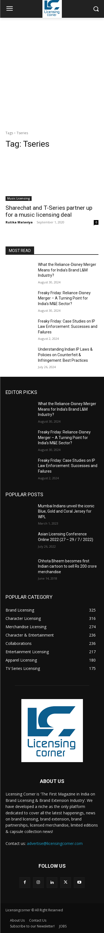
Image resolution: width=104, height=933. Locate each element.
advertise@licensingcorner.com (55, 843)
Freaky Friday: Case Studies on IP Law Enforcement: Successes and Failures (67, 326)
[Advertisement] (52, 73)
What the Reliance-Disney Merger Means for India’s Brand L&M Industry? (67, 270)
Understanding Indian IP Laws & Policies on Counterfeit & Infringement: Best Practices (65, 354)
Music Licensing (18, 198)
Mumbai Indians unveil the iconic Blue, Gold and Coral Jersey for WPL (66, 511)
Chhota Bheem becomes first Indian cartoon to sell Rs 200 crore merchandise (67, 566)
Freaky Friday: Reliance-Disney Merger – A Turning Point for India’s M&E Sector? (64, 298)
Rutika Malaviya (19, 222)
